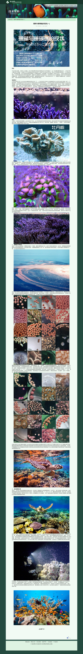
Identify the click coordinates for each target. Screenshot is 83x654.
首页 (47, 5)
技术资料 (61, 5)
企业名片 (71, 5)
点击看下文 (41, 629)
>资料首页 (10, 19)
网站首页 (27, 641)
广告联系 (55, 641)
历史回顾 (39, 641)
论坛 (75, 5)
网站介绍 (33, 641)
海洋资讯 (51, 5)
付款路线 (50, 641)
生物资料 (56, 5)
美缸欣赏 (66, 5)
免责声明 (44, 641)
